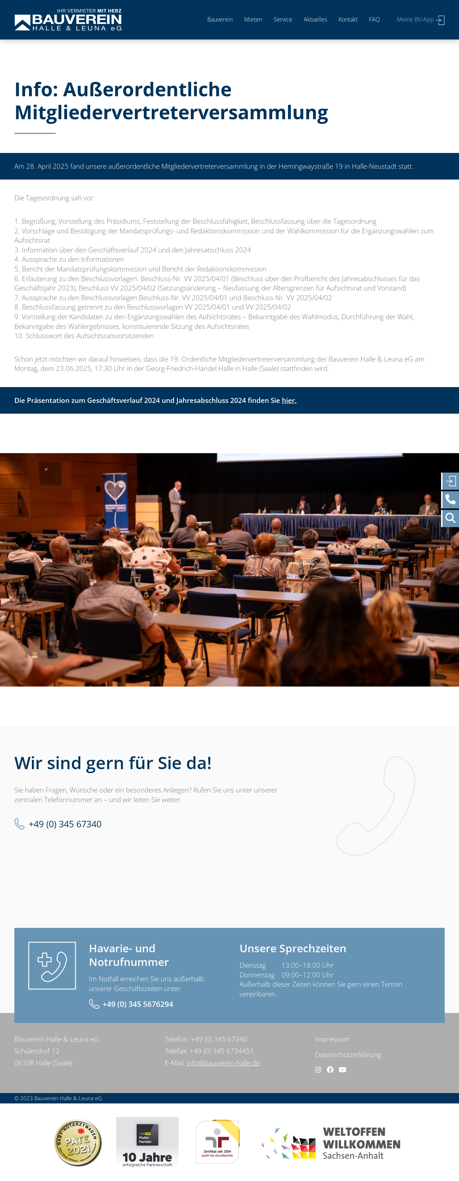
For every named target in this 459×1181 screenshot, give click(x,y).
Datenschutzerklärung (348, 1054)
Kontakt (348, 19)
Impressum (332, 1039)
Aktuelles (315, 19)
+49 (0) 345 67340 (65, 824)
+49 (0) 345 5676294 (138, 1004)
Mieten (253, 19)
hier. (289, 400)
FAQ (374, 19)
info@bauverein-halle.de (223, 1063)
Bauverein (220, 19)
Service (283, 19)
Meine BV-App (415, 19)
